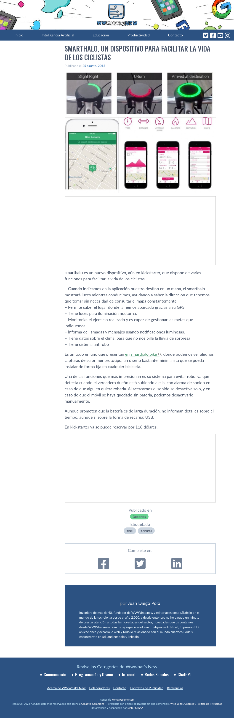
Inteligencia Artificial (58, 35)
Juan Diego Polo (144, 603)
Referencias (175, 688)
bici (130, 531)
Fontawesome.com (123, 699)
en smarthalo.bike (141, 354)
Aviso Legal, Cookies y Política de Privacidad (196, 703)
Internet (129, 674)
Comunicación (55, 674)
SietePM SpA (135, 708)
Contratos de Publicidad (146, 688)
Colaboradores (99, 688)
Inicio (19, 35)
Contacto (175, 35)
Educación (101, 35)
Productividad (139, 35)
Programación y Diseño (94, 674)
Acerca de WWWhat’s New (66, 688)
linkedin (133, 637)
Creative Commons (92, 703)
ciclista (147, 531)
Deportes (139, 517)
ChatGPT (185, 674)
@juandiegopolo (113, 637)
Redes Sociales (157, 674)
